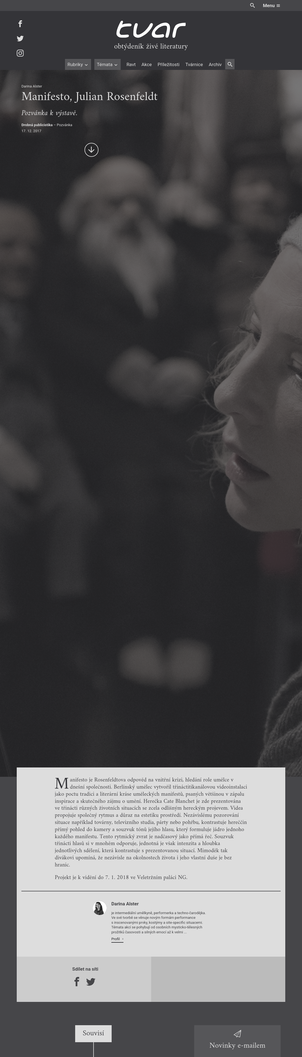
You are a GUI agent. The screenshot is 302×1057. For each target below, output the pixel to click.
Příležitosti (168, 64)
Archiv (215, 64)
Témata (107, 64)
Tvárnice (194, 64)
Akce (147, 64)
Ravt (131, 64)
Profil (116, 939)
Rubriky (78, 64)
